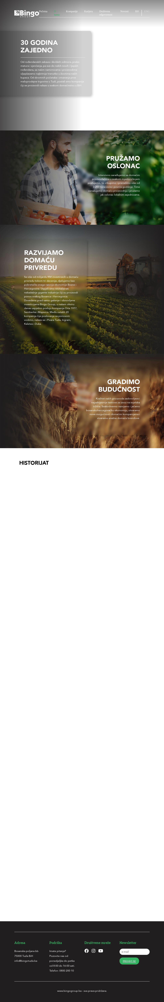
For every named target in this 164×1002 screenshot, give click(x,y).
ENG (147, 11)
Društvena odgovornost (105, 13)
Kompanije (72, 11)
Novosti (124, 11)
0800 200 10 (66, 970)
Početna (43, 11)
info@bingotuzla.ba (25, 961)
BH (137, 11)
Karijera (88, 11)
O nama (57, 13)
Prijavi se (129, 961)
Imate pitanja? (57, 951)
